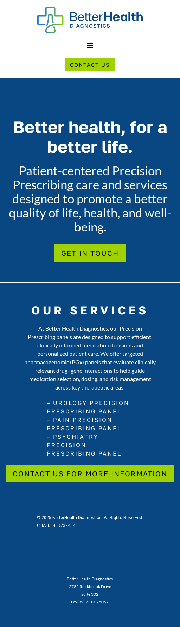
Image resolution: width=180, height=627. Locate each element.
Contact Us (90, 64)
